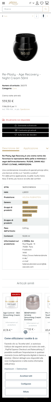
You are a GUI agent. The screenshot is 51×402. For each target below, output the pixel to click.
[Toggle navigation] (3, 3)
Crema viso (27, 215)
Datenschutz (22, 369)
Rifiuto (26, 392)
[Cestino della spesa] (46, 3)
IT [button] (30, 3)
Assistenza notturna (30, 207)
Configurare (26, 384)
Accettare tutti (26, 376)
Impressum (9, 369)
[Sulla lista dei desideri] (25, 135)
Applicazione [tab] (31, 148)
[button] (37, 3)
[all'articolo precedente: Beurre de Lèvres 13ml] (35, 16)
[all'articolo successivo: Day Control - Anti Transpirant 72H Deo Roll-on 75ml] (44, 16)
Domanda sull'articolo (25, 125)
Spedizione (25, 109)
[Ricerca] (22, 9)
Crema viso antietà (29, 211)
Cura (15, 88)
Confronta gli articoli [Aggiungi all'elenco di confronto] (25, 130)
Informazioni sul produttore (12, 323)
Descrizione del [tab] (10, 148)
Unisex (25, 202)
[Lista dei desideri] (41, 3)
